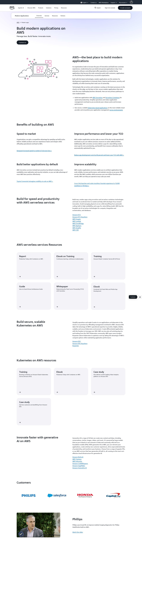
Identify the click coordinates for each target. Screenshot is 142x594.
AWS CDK (75, 230)
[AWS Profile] (131, 2)
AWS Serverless (98, 97)
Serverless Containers (112, 97)
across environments (116, 110)
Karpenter (75, 346)
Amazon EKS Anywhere (79, 343)
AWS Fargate (76, 219)
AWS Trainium (76, 459)
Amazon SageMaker (78, 466)
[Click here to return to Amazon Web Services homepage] (11, 9)
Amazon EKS (76, 341)
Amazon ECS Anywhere (79, 217)
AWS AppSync (76, 226)
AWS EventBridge (78, 223)
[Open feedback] (140, 297)
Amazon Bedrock (77, 457)
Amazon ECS (76, 215)
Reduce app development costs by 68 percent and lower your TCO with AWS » (99, 155)
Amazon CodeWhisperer (80, 463)
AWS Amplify (76, 228)
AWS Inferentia (77, 461)
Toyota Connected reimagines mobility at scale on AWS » (35, 181)
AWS (18, 22)
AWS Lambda (76, 221)
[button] (31, 7)
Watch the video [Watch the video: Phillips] (77, 532)
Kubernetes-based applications (97, 108)
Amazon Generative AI (79, 468)
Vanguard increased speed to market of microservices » (34, 151)
